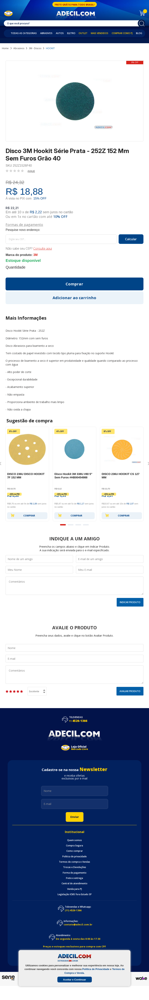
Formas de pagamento (24, 224)
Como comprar (74, 851)
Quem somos (74, 840)
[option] (27, 474)
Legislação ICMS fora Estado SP (75, 894)
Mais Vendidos (99, 33)
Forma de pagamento (74, 872)
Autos (60, 33)
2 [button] (70, 524)
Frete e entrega (74, 878)
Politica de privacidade (74, 856)
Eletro (71, 33)
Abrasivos (46, 33)
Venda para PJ (74, 889)
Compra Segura (74, 845)
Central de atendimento (74, 883)
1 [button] (63, 524)
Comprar (23, 515)
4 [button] (86, 524)
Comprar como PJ (122, 33)
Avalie (31, 171)
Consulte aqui (42, 248)
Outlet (83, 33)
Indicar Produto (130, 602)
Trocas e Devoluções (74, 867)
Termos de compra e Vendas (74, 861)
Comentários (74, 586)
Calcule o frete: (74, 230)
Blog (139, 33)
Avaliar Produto (130, 691)
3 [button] (78, 524)
